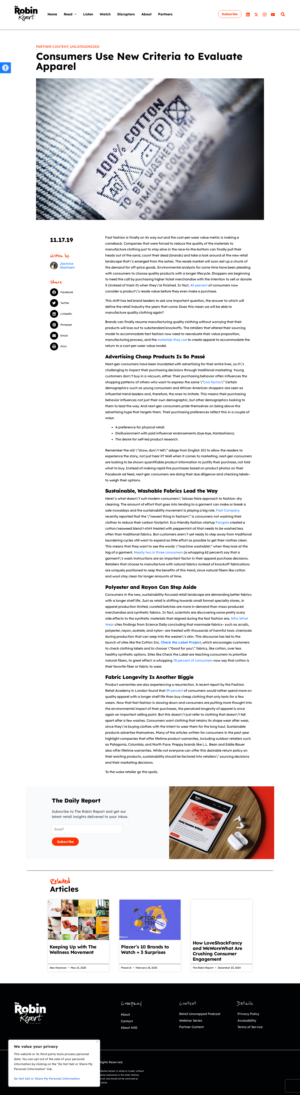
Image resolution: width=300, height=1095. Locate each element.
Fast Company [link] (228, 510)
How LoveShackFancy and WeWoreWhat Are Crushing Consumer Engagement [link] (217, 951)
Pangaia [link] (222, 522)
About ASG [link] (130, 1027)
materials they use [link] (172, 340)
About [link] (126, 1014)
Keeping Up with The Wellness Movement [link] (73, 949)
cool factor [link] (211, 382)
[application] (74, 14)
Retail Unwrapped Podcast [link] (202, 1013)
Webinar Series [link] (192, 1020)
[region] (54, 1063)
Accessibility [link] (248, 1020)
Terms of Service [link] (252, 1027)
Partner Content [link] (52, 46)
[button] (68, 292)
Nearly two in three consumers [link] (158, 552)
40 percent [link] (199, 285)
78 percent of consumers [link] (193, 660)
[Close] (97, 1042)
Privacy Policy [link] (250, 1013)
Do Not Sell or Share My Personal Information (47, 1078)
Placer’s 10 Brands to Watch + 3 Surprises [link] (145, 949)
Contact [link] (128, 1021)
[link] (5, 67)
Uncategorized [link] (84, 46)
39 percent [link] (174, 690)
